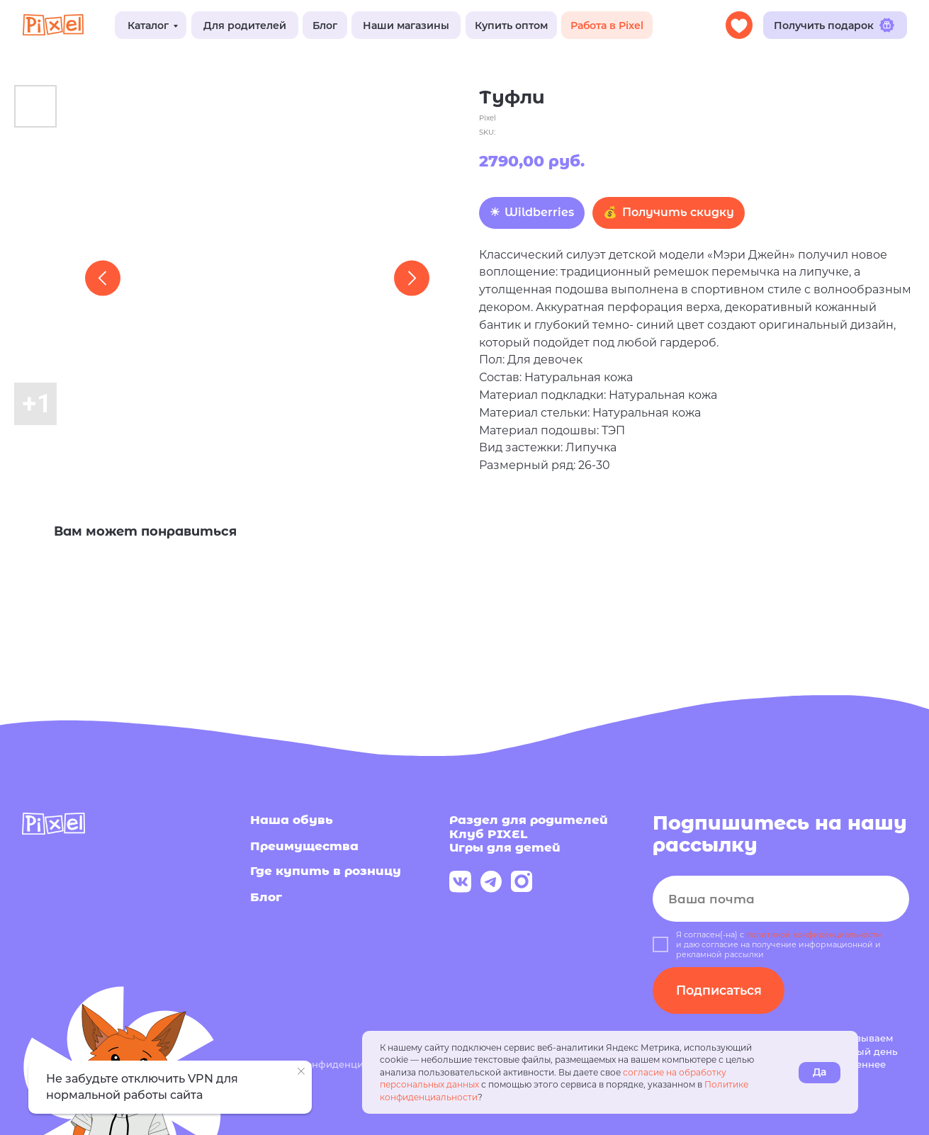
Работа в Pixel (606, 25)
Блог (325, 25)
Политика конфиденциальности (329, 1064)
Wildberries (539, 212)
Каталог (148, 25)
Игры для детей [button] (505, 847)
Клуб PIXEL (488, 833)
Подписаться (719, 990)
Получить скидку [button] (678, 212)
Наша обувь (291, 819)
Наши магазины (406, 25)
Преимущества (304, 845)
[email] (781, 899)
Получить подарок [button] (835, 25)
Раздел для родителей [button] (528, 819)
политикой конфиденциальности (814, 934)
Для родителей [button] (244, 25)
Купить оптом (511, 25)
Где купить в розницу (325, 870)
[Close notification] (301, 1071)
